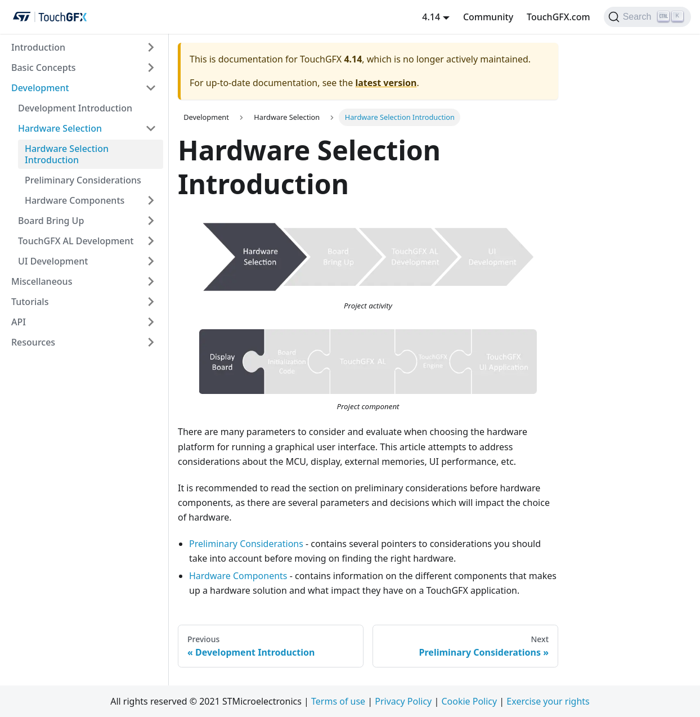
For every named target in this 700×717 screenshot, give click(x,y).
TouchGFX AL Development (75, 241)
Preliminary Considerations (83, 180)
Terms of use (338, 701)
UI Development (53, 261)
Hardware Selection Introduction (67, 154)
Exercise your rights (547, 701)
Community (488, 17)
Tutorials (29, 301)
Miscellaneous (41, 281)
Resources (33, 342)
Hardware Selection (60, 128)
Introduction (38, 47)
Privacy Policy (403, 701)
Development (40, 88)
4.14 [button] (431, 17)
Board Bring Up (51, 220)
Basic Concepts (43, 67)
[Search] (647, 17)
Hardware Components (74, 200)
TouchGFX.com (558, 17)
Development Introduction (75, 108)
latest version (385, 83)
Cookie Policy (469, 701)
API (18, 322)
